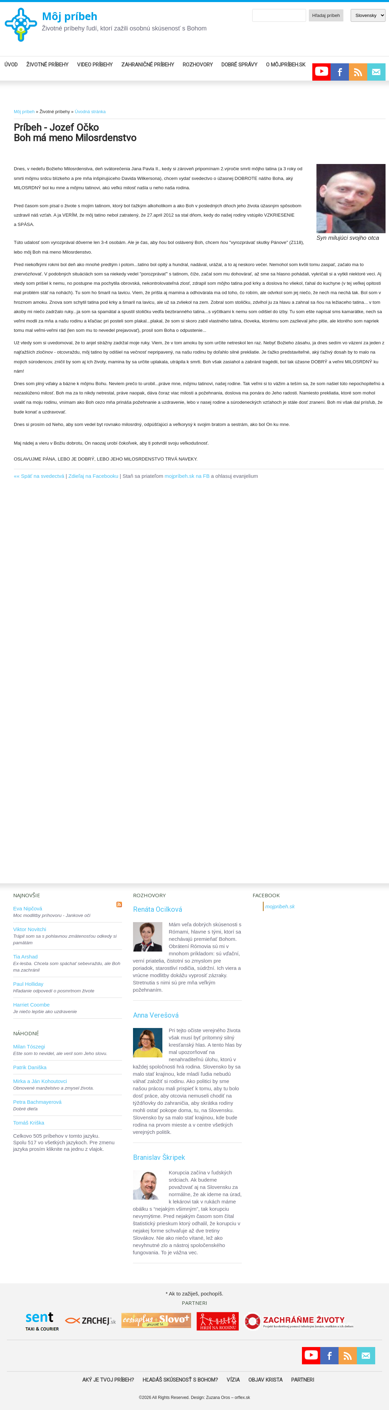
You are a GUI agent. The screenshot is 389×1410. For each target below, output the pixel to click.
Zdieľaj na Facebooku (93, 476)
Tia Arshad (25, 956)
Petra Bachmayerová (37, 1102)
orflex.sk (242, 1397)
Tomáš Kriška (28, 1123)
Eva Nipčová (27, 908)
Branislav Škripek (159, 1157)
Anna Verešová (156, 1015)
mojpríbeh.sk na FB (187, 476)
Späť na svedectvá (42, 476)
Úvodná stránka (90, 111)
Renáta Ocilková (157, 909)
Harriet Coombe (31, 1005)
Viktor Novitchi (29, 929)
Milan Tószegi (29, 1046)
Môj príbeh (69, 16)
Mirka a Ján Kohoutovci (40, 1081)
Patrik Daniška (30, 1067)
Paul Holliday (28, 984)
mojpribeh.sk (280, 906)
